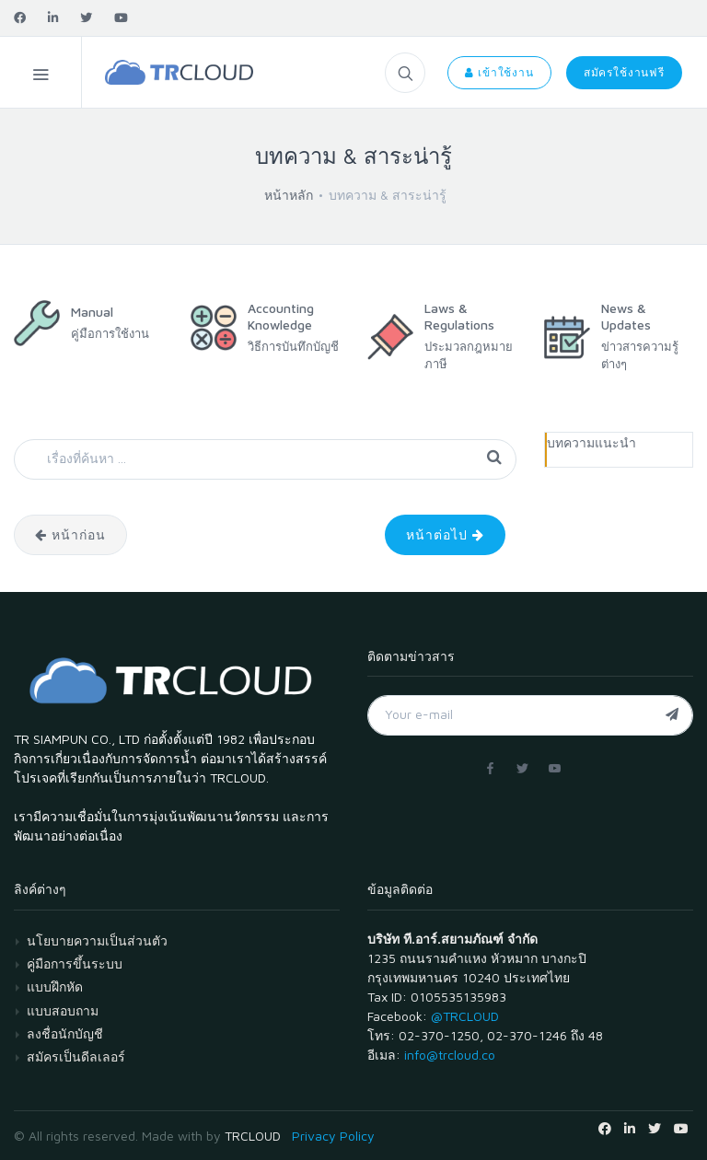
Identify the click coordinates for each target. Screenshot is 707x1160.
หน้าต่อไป (445, 534)
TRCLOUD (253, 1135)
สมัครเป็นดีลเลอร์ (76, 1056)
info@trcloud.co (449, 1054)
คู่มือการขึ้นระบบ (74, 963)
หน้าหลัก (288, 195)
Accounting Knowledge (281, 316)
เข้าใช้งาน (499, 72)
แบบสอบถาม (63, 1010)
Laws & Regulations (459, 316)
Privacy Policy (333, 1135)
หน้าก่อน (70, 534)
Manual (92, 311)
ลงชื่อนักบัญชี (65, 1033)
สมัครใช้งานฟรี (624, 72)
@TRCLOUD (465, 1016)
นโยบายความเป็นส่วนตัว (97, 940)
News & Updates (626, 316)
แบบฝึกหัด (55, 986)
